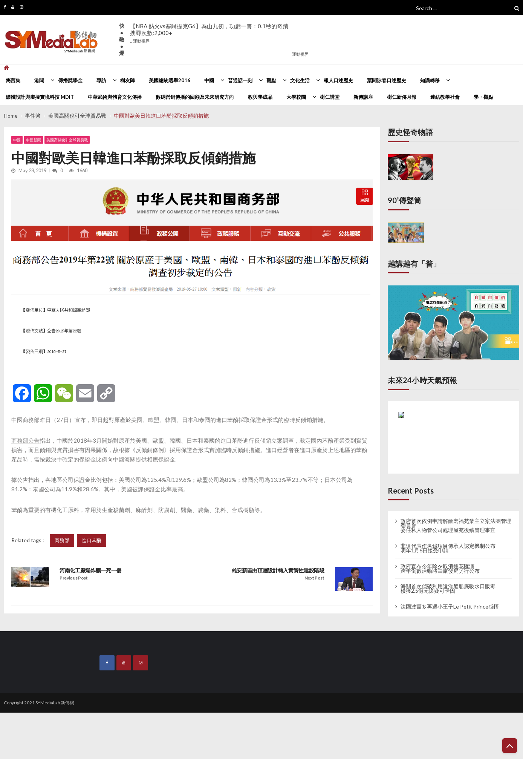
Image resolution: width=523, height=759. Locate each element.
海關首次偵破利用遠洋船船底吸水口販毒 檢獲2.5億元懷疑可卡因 (448, 588)
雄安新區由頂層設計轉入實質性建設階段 (278, 570)
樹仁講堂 (329, 97)
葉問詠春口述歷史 (386, 80)
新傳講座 (363, 97)
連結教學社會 (445, 97)
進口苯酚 (91, 540)
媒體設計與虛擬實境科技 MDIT (40, 97)
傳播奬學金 (70, 80)
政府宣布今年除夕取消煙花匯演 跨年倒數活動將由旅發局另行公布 (440, 568)
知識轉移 (430, 80)
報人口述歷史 (338, 80)
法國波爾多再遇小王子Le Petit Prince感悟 (450, 606)
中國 (209, 80)
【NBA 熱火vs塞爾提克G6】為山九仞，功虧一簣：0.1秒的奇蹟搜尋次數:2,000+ (209, 33)
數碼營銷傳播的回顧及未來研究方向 (195, 97)
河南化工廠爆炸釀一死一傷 (90, 570)
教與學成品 (260, 97)
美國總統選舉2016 (169, 80)
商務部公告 (25, 440)
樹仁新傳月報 (401, 97)
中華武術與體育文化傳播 (115, 97)
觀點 (271, 80)
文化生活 (300, 80)
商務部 (62, 540)
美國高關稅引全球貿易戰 (67, 140)
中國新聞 (33, 140)
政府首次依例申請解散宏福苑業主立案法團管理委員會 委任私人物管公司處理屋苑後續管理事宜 (456, 525)
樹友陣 (127, 80)
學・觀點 (483, 97)
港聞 (39, 80)
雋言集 (13, 80)
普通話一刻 (240, 80)
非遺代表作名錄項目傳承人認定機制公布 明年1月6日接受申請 (448, 548)
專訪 (101, 80)
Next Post (314, 577)
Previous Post (74, 577)
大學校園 (296, 97)
